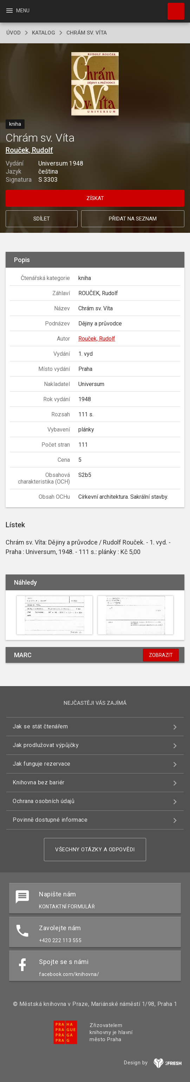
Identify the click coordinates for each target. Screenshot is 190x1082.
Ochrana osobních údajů (43, 801)
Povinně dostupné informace (50, 819)
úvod (13, 33)
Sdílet (41, 219)
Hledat (173, 8)
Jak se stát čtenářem (40, 726)
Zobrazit (161, 655)
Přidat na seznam (133, 219)
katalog (43, 33)
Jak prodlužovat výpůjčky (46, 745)
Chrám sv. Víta (86, 33)
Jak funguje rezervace (42, 763)
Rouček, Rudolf (29, 150)
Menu (17, 10)
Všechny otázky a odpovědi (95, 849)
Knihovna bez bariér (39, 782)
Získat (95, 198)
